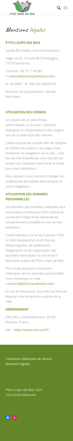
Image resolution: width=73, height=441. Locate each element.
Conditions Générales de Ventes (28, 359)
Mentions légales (17, 364)
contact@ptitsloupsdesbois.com (32, 76)
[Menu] (65, 7)
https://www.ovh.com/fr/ (31, 330)
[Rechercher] (57, 7)
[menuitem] (57, 7)
